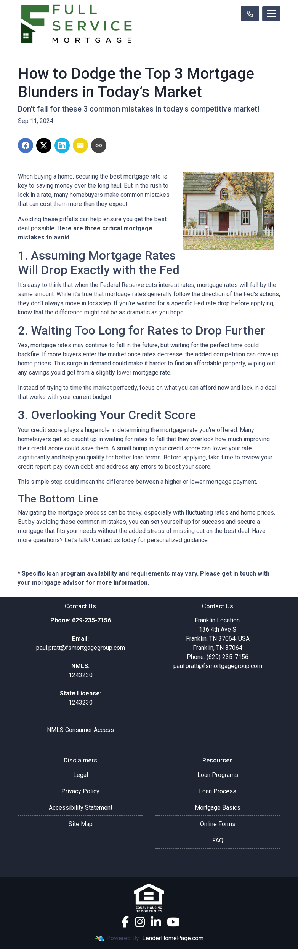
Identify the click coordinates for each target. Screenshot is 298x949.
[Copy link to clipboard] (98, 145)
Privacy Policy (80, 791)
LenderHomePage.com (172, 938)
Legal (80, 774)
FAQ (217, 840)
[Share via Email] (80, 145)
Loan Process (217, 791)
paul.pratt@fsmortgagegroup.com (217, 666)
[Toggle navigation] (271, 13)
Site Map (81, 824)
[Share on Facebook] (25, 145)
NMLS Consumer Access (80, 730)
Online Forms (218, 824)
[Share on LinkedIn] (62, 145)
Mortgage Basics (217, 807)
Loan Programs (217, 774)
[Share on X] (43, 145)
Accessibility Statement (80, 807)
